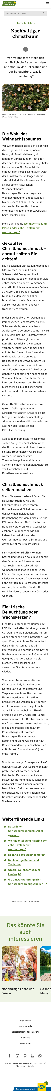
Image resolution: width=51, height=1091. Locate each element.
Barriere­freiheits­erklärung (25, 1032)
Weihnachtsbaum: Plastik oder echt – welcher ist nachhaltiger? (24, 228)
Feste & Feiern (25, 23)
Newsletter (25, 1043)
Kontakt (25, 1037)
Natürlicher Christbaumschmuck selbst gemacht (25, 831)
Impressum (25, 1020)
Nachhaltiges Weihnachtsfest (26, 855)
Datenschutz (25, 1026)
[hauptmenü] (47, 4)
